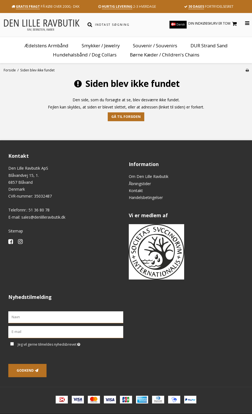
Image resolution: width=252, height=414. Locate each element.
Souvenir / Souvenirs (155, 45)
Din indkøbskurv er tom (213, 23)
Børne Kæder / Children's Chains (164, 54)
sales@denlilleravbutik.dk (43, 217)
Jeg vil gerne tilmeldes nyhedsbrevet (63, 343)
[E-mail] (65, 331)
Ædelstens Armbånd (46, 45)
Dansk (178, 24)
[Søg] (90, 25)
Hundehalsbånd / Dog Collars (85, 54)
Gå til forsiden (126, 116)
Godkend (25, 370)
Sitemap (15, 231)
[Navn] (65, 316)
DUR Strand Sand (209, 45)
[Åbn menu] (243, 23)
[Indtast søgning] (128, 25)
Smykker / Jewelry (101, 45)
